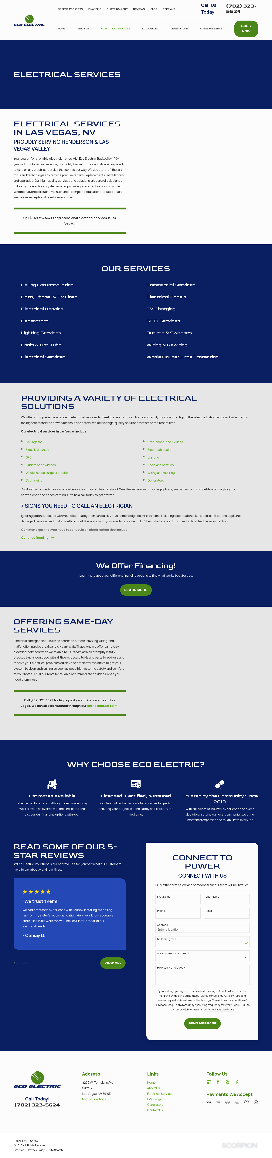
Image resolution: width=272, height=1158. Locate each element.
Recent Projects (70, 9)
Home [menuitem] (61, 28)
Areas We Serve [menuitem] (211, 28)
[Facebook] (218, 1068)
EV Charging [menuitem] (150, 28)
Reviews (139, 9)
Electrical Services (160, 1080)
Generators (155, 1091)
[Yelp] (227, 1068)
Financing (94, 9)
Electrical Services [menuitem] (115, 28)
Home (151, 1069)
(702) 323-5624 (241, 8)
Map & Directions (94, 1085)
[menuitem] (19, 1136)
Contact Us (155, 1096)
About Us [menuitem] (83, 28)
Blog (154, 9)
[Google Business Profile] (208, 1068)
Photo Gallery (117, 9)
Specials (169, 9)
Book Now (246, 28)
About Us (153, 1074)
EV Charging (155, 1085)
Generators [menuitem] (179, 28)
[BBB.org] (237, 1068)
